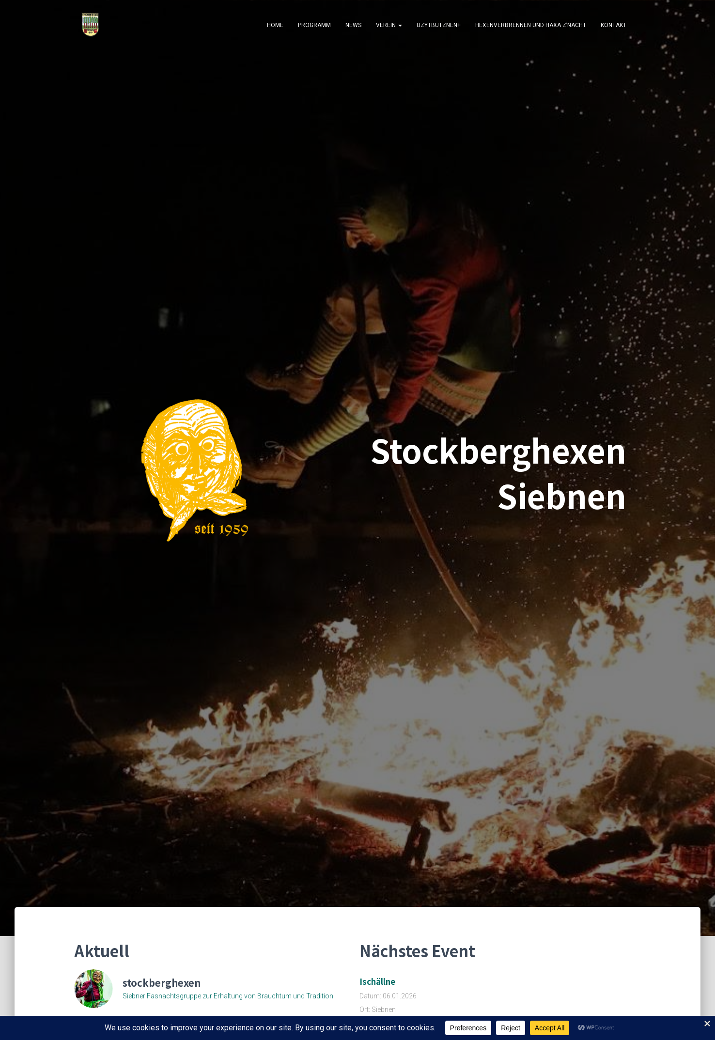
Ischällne (377, 981)
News (353, 25)
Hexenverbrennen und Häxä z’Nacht (530, 25)
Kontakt (613, 25)
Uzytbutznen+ (439, 25)
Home (275, 25)
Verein (389, 25)
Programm (314, 25)
